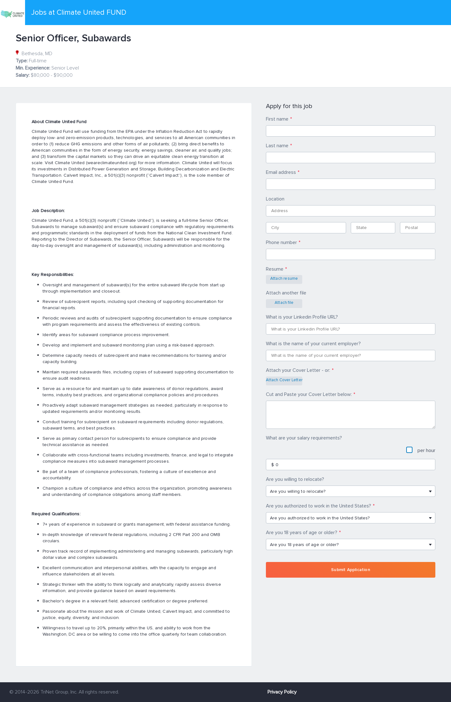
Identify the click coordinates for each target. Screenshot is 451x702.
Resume (274, 269)
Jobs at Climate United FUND (78, 12)
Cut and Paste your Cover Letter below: (309, 394)
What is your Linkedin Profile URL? (302, 317)
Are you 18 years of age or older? (301, 532)
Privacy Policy (282, 692)
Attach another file (286, 293)
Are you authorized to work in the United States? (318, 506)
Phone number (281, 242)
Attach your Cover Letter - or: (298, 370)
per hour (420, 450)
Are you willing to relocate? (295, 479)
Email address (281, 172)
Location (275, 199)
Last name (277, 146)
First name (277, 119)
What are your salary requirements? (304, 438)
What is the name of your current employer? (313, 344)
